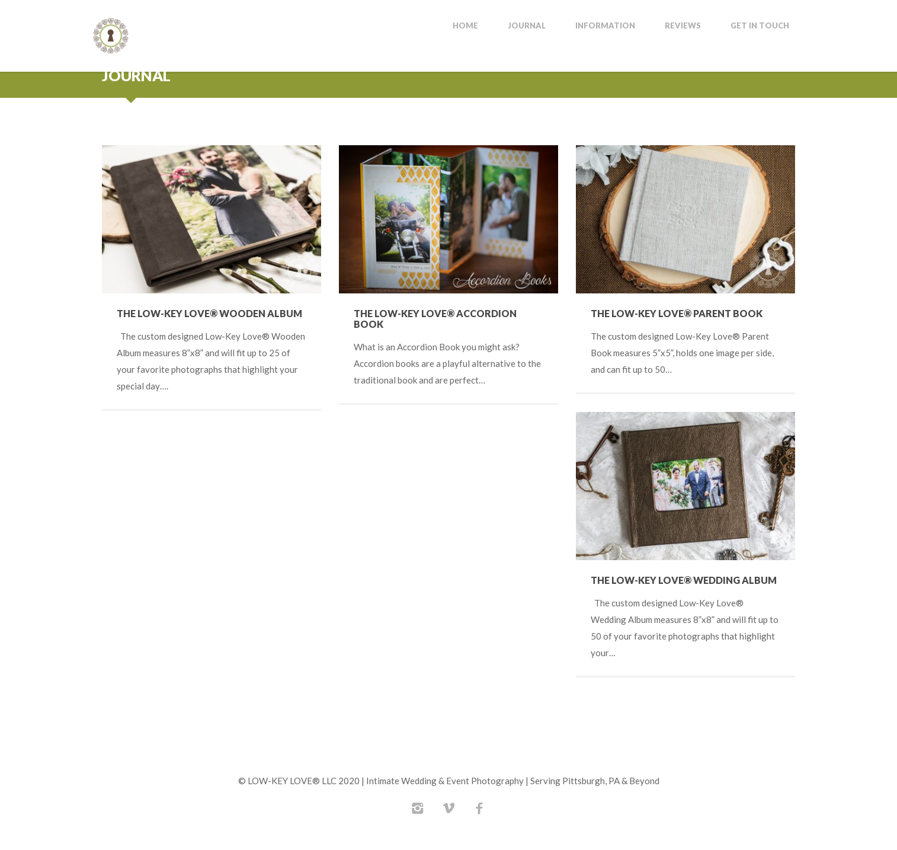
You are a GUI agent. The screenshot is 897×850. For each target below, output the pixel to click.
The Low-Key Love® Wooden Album (209, 313)
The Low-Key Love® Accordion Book (435, 319)
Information (605, 26)
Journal (527, 26)
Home (465, 26)
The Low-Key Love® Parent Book (677, 313)
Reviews (683, 26)
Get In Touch (760, 26)
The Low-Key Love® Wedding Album (684, 580)
